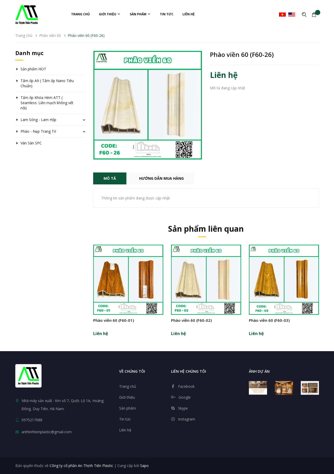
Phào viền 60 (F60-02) (191, 320)
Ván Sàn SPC (31, 143)
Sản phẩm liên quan (206, 228)
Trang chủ (80, 14)
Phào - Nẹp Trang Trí (38, 131)
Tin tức (166, 14)
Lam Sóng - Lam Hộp (38, 119)
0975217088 (32, 419)
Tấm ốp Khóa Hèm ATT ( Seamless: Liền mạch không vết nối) (47, 102)
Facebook (186, 386)
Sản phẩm (140, 14)
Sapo (144, 465)
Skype (183, 408)
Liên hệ (188, 14)
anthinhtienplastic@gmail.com (47, 431)
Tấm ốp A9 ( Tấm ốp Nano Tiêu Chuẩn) (47, 83)
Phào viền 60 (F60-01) (113, 320)
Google (185, 397)
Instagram (186, 419)
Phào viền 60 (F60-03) (269, 320)
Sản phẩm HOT (33, 68)
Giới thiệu (110, 14)
